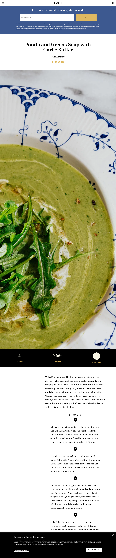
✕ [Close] (113, 535)
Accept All (94, 550)
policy (52, 28)
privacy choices (58, 544)
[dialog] (58, 545)
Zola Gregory (59, 57)
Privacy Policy (32, 544)
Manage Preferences (21, 551)
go (86, 17)
